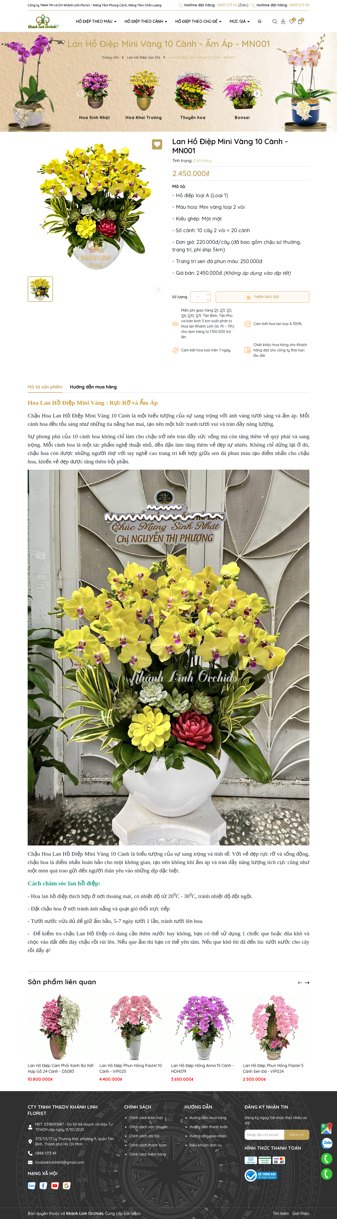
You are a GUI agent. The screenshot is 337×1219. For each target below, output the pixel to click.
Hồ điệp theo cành (144, 21)
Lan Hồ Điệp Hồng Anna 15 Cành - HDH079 (202, 1068)
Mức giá (238, 21)
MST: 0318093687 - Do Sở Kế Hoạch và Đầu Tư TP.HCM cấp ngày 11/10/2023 (74, 1127)
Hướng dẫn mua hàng (208, 1117)
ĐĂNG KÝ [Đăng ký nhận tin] (296, 1134)
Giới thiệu (300, 1213)
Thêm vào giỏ (262, 297)
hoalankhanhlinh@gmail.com (59, 1162)
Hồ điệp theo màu (94, 21)
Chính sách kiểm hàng (147, 1154)
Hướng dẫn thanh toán (209, 1127)
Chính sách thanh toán (148, 1145)
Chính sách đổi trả (144, 1136)
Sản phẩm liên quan (62, 981)
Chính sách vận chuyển (148, 1127)
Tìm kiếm (281, 1213)
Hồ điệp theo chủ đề (196, 21)
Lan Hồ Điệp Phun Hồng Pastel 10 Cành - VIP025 (130, 1068)
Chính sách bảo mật (146, 1117)
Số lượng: (180, 297)
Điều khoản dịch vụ (206, 1145)
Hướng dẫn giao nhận (208, 1136)
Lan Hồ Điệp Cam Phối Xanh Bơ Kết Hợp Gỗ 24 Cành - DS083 (61, 1068)
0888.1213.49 (227, 5)
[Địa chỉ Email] (277, 1135)
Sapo (136, 1213)
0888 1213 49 (45, 1153)
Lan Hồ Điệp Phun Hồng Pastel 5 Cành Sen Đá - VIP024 (273, 1068)
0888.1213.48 (299, 5)
